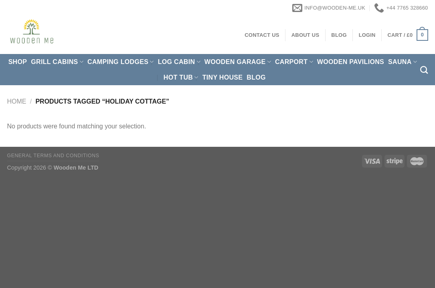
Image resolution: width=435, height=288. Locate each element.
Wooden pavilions (350, 61)
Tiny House (222, 77)
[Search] (424, 69)
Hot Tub (181, 77)
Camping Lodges (120, 62)
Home (16, 101)
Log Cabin (179, 62)
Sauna (402, 62)
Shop (17, 61)
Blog (256, 77)
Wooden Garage (237, 62)
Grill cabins (57, 62)
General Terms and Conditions (53, 155)
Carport (294, 62)
